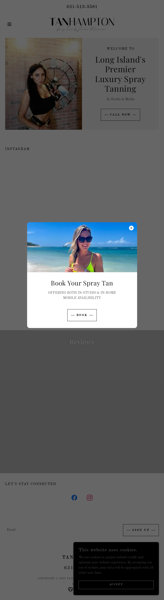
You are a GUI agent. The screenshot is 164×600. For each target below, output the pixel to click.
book (82, 315)
